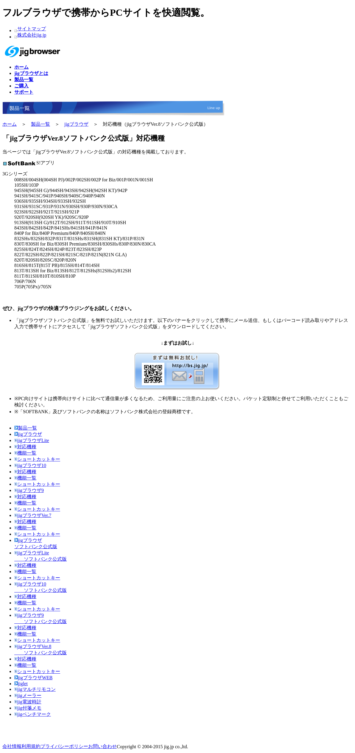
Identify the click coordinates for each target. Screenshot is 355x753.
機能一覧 (25, 452)
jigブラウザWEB (33, 677)
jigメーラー (27, 695)
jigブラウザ (76, 124)
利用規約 (31, 746)
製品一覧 (40, 124)
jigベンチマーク (32, 714)
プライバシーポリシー (64, 746)
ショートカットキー (37, 459)
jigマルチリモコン (35, 689)
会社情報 (11, 746)
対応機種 (25, 446)
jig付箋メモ (27, 707)
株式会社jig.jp (31, 34)
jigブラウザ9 (29, 490)
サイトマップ (31, 28)
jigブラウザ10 (30, 465)
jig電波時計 (27, 701)
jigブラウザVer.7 (32, 515)
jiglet (21, 683)
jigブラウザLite (31, 440)
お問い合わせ (102, 746)
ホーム (9, 124)
